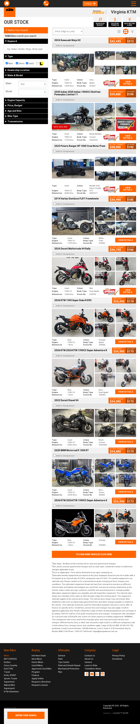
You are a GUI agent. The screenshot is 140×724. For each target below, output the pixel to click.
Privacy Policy (118, 655)
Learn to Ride (91, 665)
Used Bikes (37, 665)
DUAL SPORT (10, 675)
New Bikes (37, 658)
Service (61, 655)
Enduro (7, 662)
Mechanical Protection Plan (68, 670)
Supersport (9, 688)
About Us (89, 658)
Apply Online (38, 678)
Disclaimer (117, 658)
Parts (60, 658)
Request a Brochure (41, 681)
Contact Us (90, 655)
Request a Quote (40, 685)
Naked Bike (9, 685)
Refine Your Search (17, 30)
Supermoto (9, 681)
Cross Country (10, 665)
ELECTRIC (8, 668)
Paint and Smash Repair (69, 665)
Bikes (6, 655)
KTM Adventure (11, 691)
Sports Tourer (10, 678)
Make (8, 83)
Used (30, 63)
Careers (88, 662)
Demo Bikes (37, 662)
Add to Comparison (65, 45)
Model (9, 91)
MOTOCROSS (10, 658)
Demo (20, 63)
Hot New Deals (39, 655)
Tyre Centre (63, 662)
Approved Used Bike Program (42, 670)
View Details (127, 82)
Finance (35, 675)
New (9, 63)
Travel (7, 672)
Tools (90, 4)
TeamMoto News (93, 668)
